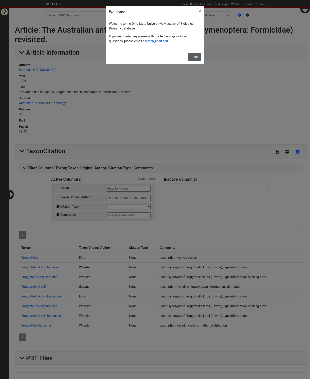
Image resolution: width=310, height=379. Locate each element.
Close (194, 57)
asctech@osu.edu (155, 41)
